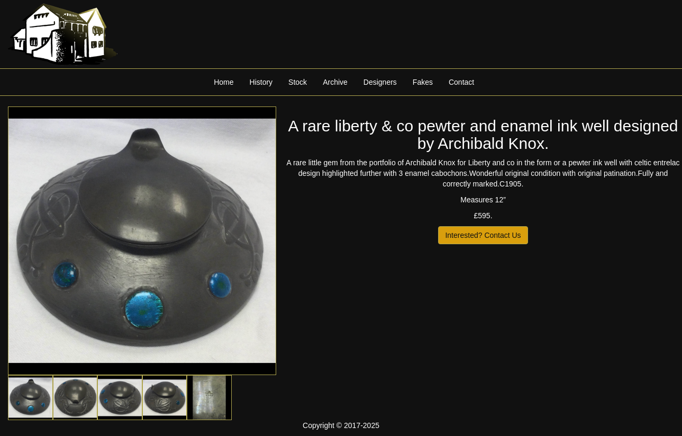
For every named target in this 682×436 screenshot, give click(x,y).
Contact (461, 82)
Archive (335, 82)
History (261, 82)
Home (223, 82)
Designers (380, 82)
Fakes (423, 82)
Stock (297, 82)
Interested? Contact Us (483, 235)
